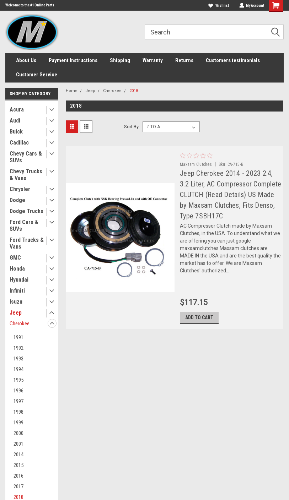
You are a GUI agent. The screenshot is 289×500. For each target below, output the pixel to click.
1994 (18, 369)
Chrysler (20, 189)
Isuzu (16, 301)
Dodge (17, 200)
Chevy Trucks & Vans (26, 174)
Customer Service (36, 74)
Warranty (153, 60)
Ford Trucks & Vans (27, 243)
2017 (18, 486)
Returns (184, 60)
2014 (18, 454)
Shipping (120, 60)
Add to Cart (199, 318)
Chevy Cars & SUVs (26, 157)
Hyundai (19, 279)
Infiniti (17, 290)
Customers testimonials (233, 60)
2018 (133, 90)
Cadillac (19, 142)
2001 (18, 444)
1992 (18, 348)
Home (71, 90)
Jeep (16, 312)
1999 (18, 422)
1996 (18, 390)
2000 (18, 433)
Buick (16, 131)
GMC (15, 257)
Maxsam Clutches (196, 164)
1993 (18, 358)
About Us (26, 60)
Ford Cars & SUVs (24, 225)
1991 (18, 337)
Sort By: (132, 126)
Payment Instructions (73, 60)
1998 (18, 412)
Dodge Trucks (26, 211)
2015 (18, 465)
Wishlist (218, 5)
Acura (17, 109)
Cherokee (20, 323)
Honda (17, 268)
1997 (18, 401)
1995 (18, 380)
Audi (15, 120)
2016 (18, 476)
